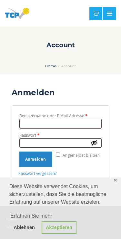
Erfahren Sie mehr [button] (31, 216)
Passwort (40, 135)
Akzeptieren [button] (59, 227)
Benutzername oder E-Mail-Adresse (60, 116)
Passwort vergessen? (37, 173)
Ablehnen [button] (24, 227)
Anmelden (35, 159)
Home (50, 65)
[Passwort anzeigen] (95, 142)
